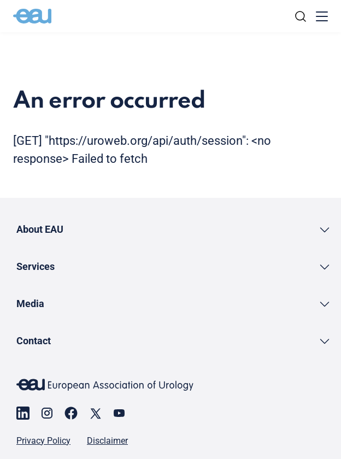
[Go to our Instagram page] (47, 413)
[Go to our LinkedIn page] (23, 413)
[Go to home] (32, 16)
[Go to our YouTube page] (119, 413)
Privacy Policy (43, 441)
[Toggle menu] (322, 16)
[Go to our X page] (95, 413)
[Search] (300, 16)
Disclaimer (107, 441)
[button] (173, 229)
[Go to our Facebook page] (71, 413)
